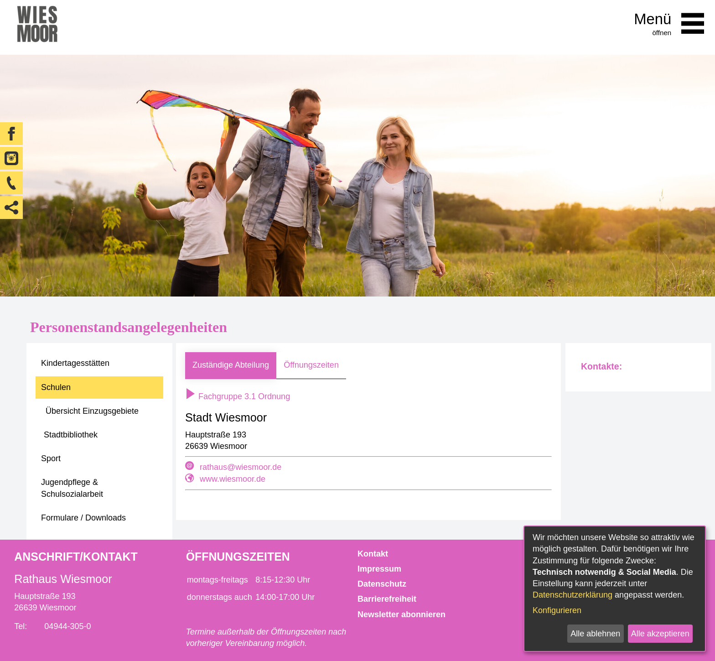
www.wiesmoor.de (232, 479)
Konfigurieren (557, 610)
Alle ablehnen (595, 633)
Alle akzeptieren (660, 633)
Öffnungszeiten (311, 365)
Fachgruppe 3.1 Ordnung (237, 396)
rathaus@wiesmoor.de (240, 467)
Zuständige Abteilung (230, 365)
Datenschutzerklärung (572, 594)
